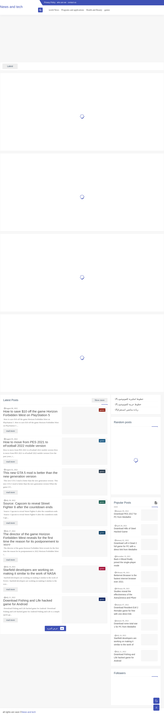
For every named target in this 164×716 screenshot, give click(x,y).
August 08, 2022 (11, 408)
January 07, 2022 (122, 605)
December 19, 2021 (123, 556)
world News (54, 10)
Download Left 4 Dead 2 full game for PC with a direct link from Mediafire (125, 546)
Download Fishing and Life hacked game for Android (27, 602)
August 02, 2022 (11, 470)
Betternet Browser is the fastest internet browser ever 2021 (125, 578)
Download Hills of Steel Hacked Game (125, 530)
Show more (99, 400)
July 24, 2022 (10, 567)
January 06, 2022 (122, 621)
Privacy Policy (49, 2)
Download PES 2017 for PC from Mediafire (125, 515)
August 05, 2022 (11, 439)
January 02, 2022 (122, 540)
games (107, 10)
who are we (61, 2)
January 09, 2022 (122, 511)
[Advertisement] (82, 38)
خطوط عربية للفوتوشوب (129, 404)
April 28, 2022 (121, 526)
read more (10, 431)
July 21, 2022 (10, 597)
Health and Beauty (94, 10)
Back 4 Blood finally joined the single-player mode (125, 562)
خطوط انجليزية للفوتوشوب (130, 399)
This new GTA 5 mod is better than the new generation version (30, 474)
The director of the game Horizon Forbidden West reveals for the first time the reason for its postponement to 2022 (31, 539)
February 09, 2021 (123, 572)
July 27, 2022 (10, 531)
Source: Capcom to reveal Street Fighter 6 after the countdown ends (28, 505)
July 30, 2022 (10, 500)
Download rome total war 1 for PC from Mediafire (126, 625)
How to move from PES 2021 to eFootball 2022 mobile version (25, 443)
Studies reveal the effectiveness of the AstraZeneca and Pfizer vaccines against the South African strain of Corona (125, 594)
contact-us (72, 2)
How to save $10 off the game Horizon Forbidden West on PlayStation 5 (30, 413)
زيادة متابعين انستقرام (127, 410)
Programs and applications (72, 10)
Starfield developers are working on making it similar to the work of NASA (29, 571)
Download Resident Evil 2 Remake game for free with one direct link (126, 610)
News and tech (29, 712)
